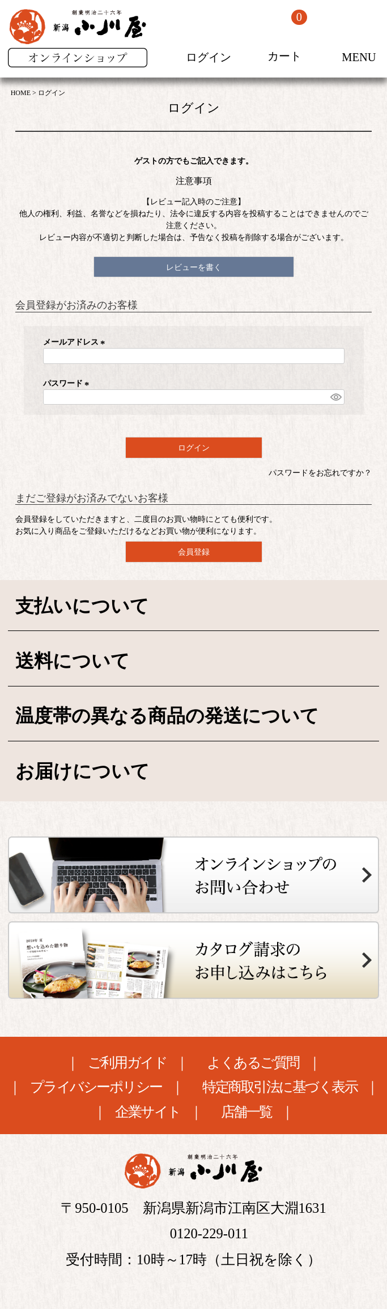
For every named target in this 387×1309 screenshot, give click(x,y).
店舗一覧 (246, 1112)
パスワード (68, 383)
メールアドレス (76, 342)
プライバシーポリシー (96, 1087)
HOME (21, 93)
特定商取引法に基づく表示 (280, 1087)
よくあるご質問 (253, 1063)
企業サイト (148, 1112)
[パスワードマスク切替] (335, 397)
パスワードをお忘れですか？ (320, 473)
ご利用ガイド (127, 1063)
